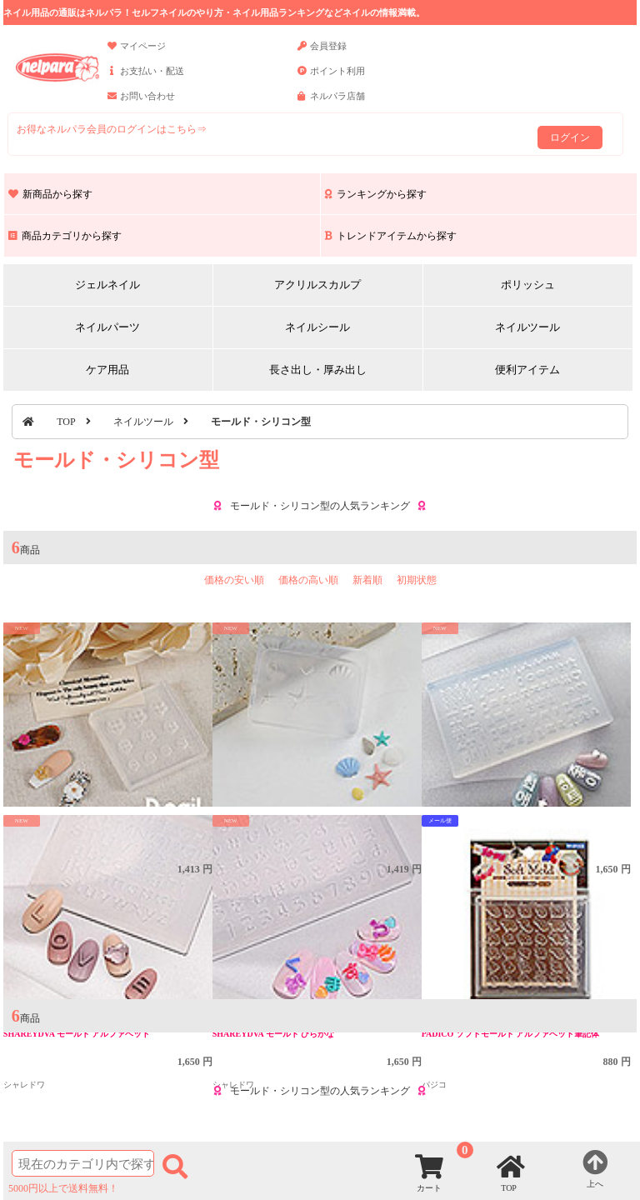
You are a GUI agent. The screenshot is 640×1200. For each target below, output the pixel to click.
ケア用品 (107, 369)
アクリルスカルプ (317, 284)
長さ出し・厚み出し (318, 369)
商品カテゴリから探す (65, 236)
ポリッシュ (528, 284)
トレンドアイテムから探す (391, 236)
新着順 (367, 580)
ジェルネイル (107, 284)
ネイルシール (317, 327)
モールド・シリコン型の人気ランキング (320, 506)
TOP (66, 422)
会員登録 (322, 53)
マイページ (137, 53)
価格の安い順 (234, 580)
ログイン (570, 137)
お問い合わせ (141, 103)
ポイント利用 (331, 78)
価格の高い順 (308, 580)
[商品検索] (83, 1163)
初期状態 (417, 580)
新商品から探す (50, 194)
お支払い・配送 (146, 78)
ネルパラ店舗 (331, 103)
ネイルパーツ (107, 327)
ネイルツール (527, 327)
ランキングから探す (376, 194)
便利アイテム (527, 369)
